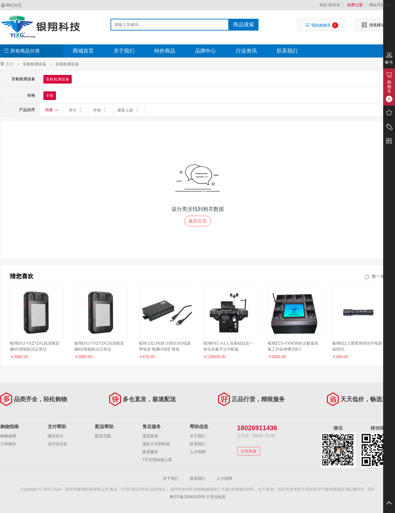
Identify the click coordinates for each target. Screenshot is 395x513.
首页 (10, 64)
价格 (100, 110)
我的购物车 (321, 25)
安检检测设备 (34, 64)
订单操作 (8, 444)
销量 (52, 110)
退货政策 (150, 436)
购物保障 (8, 436)
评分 (76, 110)
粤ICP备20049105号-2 (189, 497)
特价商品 (164, 51)
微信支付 (55, 436)
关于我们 (124, 51)
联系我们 (287, 51)
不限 (50, 95)
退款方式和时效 (156, 444)
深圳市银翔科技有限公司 (41, 26)
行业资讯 (246, 51)
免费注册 (355, 5)
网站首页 (14, 5)
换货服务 (150, 452)
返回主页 (197, 221)
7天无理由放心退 (157, 459)
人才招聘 (198, 452)
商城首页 (83, 51)
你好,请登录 (329, 5)
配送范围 (103, 436)
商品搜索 (243, 24)
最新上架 (128, 110)
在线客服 (249, 451)
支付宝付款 (57, 444)
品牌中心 (205, 51)
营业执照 (218, 497)
